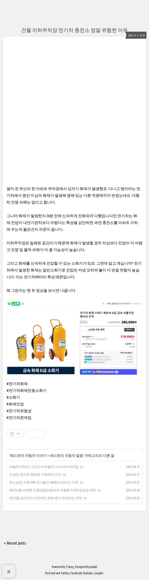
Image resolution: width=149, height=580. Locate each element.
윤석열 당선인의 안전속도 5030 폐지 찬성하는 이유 (45, 498)
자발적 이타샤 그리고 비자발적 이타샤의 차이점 (44, 466)
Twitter (65, 573)
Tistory (70, 566)
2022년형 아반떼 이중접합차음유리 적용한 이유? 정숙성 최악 (52, 490)
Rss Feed (50, 573)
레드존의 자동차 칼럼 (66, 456)
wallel (93, 566)
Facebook (76, 573)
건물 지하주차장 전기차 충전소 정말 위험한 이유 (74, 30)
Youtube (88, 573)
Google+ (99, 573)
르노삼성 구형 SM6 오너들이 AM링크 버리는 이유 (44, 482)
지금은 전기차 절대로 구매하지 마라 (35, 474)
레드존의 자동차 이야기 (28, 456)
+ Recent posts (15, 543)
